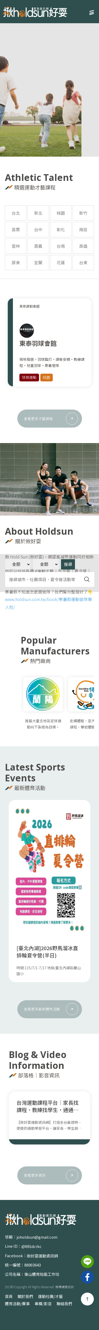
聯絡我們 (64, 1303)
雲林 (16, 246)
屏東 (16, 262)
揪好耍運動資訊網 (42, 1256)
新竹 (83, 213)
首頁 (9, 1296)
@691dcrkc (31, 1246)
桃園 (61, 213)
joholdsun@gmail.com (37, 1237)
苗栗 (16, 229)
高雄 (83, 246)
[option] (49, 89)
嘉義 (38, 246)
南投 (83, 229)
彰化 (61, 229)
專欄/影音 (43, 1303)
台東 (83, 262)
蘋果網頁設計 (64, 1287)
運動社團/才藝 (50, 1296)
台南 (61, 246)
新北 (38, 213)
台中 (38, 229)
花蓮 (61, 262)
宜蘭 (38, 262)
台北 (16, 213)
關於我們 (25, 1296)
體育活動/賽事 (17, 1303)
